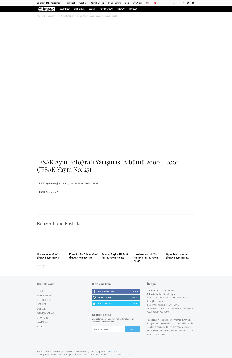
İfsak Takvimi (114, 2)
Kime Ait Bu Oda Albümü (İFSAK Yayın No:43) (83, 256)
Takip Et (134, 297)
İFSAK (40, 291)
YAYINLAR (42, 322)
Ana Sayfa (41, 16)
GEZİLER (92, 9)
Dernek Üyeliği (97, 2)
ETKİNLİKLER (79, 9)
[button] (173, 2)
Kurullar (83, 2)
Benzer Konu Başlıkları (60, 223)
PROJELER (133, 9)
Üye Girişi (137, 2)
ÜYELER (41, 308)
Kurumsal (70, 2)
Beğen (135, 291)
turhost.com (112, 351)
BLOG (40, 326)
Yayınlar (51, 16)
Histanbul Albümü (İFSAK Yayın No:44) (48, 256)
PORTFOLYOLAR (106, 9)
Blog (127, 2)
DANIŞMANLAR (45, 313)
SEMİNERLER (65, 9)
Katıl (132, 329)
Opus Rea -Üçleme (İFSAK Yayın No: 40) (177, 256)
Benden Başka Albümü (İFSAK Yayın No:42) (115, 256)
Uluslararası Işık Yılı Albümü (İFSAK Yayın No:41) (146, 258)
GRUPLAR (121, 9)
